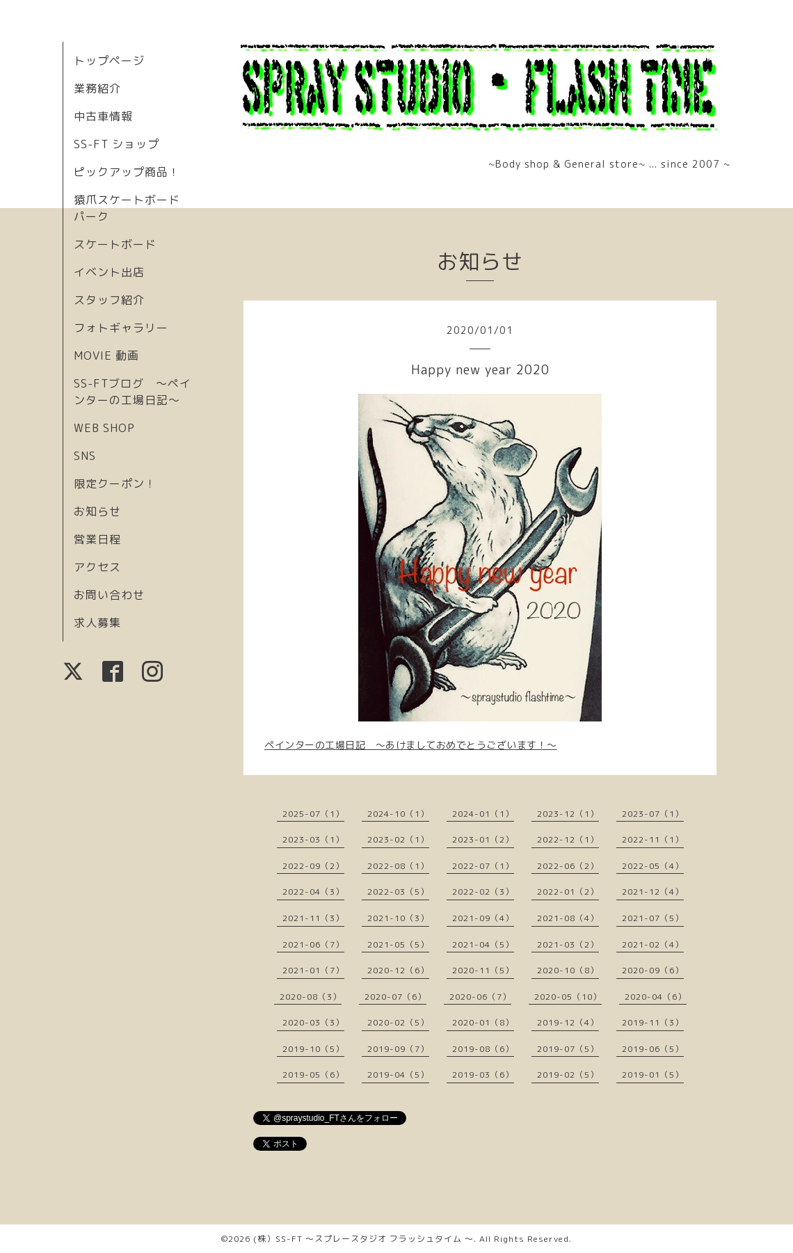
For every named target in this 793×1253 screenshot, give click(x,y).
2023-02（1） (398, 839)
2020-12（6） (398, 970)
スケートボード (115, 244)
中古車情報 (103, 116)
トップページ (109, 60)
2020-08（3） (311, 997)
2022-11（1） (653, 839)
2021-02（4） (653, 944)
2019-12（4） (568, 1022)
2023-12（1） (568, 814)
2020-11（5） (483, 970)
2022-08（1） (398, 866)
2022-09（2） (313, 866)
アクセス (97, 567)
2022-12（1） (568, 839)
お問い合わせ (109, 594)
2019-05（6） (313, 1074)
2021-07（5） (653, 918)
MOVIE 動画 (106, 355)
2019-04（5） (398, 1074)
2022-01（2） (568, 891)
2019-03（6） (483, 1074)
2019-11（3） (653, 1022)
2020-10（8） (568, 970)
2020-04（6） (656, 997)
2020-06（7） (480, 997)
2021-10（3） (398, 918)
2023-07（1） (653, 814)
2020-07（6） (395, 997)
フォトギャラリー (121, 327)
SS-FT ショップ (116, 144)
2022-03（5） (398, 891)
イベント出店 (109, 272)
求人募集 (97, 622)
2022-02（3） (483, 891)
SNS (85, 455)
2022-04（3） (313, 891)
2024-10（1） (398, 814)
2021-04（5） (483, 944)
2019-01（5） (653, 1074)
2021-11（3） (313, 918)
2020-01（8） (483, 1022)
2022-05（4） (653, 866)
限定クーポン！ (115, 483)
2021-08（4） (568, 918)
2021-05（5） (398, 944)
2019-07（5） (568, 1049)
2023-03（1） (313, 839)
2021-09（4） (483, 918)
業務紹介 (97, 88)
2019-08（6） (483, 1049)
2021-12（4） (653, 891)
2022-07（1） (483, 866)
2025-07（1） (313, 814)
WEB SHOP (104, 428)
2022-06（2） (568, 866)
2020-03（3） (313, 1022)
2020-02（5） (398, 1022)
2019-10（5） (313, 1049)
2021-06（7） (313, 944)
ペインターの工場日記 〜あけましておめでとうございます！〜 (410, 744)
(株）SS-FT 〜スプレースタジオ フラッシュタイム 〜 (363, 1239)
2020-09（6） (653, 970)
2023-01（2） (483, 839)
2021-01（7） (313, 970)
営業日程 (97, 539)
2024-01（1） (483, 814)
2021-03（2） (568, 944)
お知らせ (97, 511)
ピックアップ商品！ (127, 171)
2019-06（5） (653, 1049)
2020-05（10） (568, 997)
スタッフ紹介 (109, 300)
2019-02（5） (568, 1074)
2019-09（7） (398, 1049)
